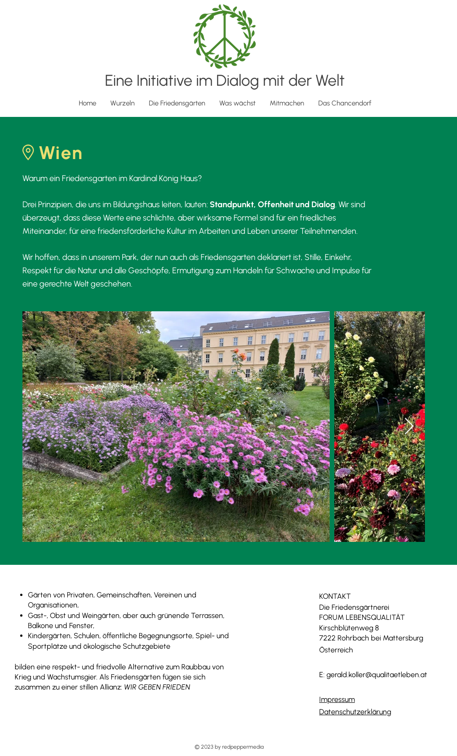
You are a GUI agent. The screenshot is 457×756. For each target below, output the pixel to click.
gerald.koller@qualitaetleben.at (376, 674)
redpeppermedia (243, 747)
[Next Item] (409, 427)
